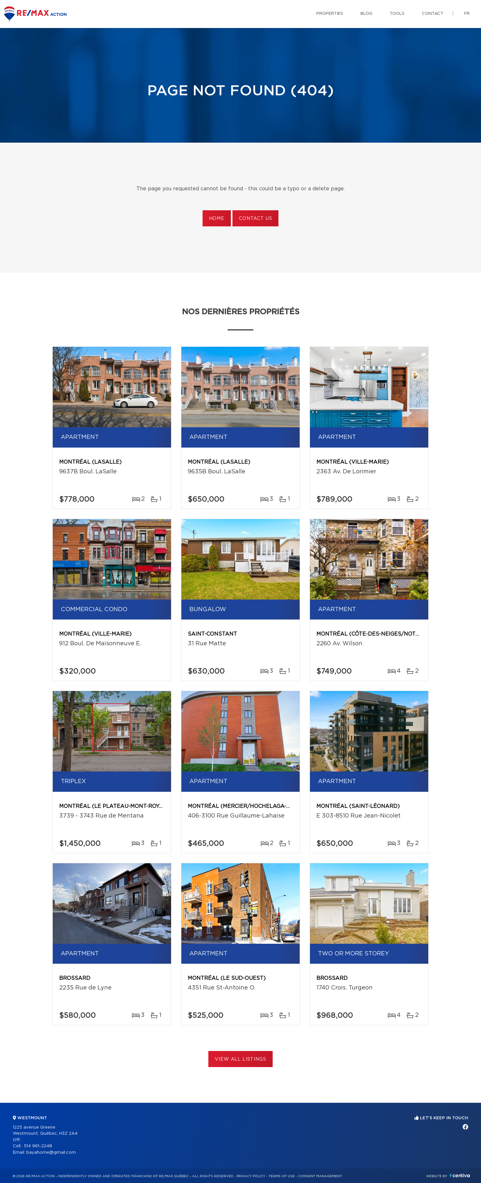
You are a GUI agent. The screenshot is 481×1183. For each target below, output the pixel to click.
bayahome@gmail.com (51, 1152)
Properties (329, 14)
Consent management (320, 1176)
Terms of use (281, 1176)
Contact (432, 14)
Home (216, 218)
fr (467, 14)
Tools (397, 14)
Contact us (255, 218)
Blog (366, 14)
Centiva (459, 1175)
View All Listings (240, 1059)
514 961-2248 (38, 1146)
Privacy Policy (251, 1176)
